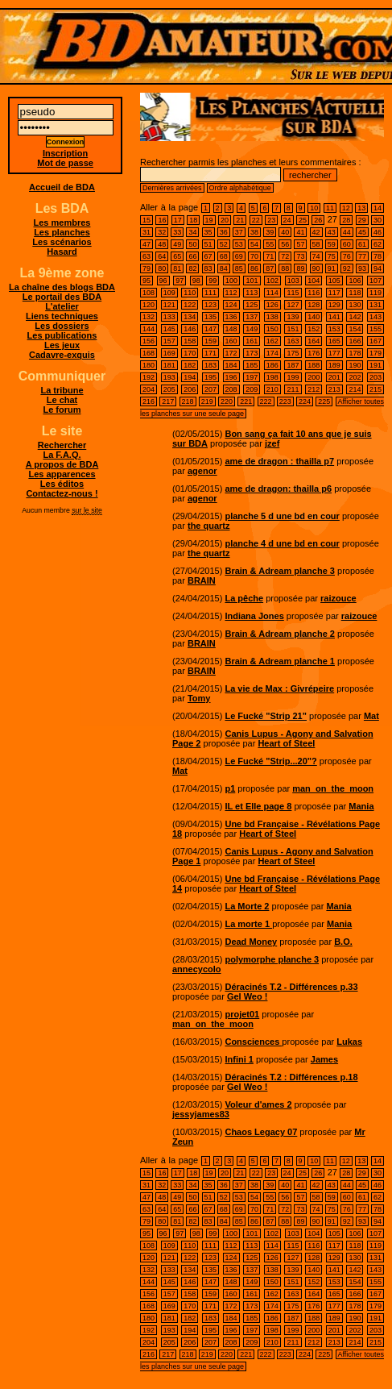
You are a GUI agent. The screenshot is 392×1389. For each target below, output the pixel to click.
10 (314, 208)
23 (271, 220)
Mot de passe (65, 163)
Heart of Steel (286, 743)
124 (231, 305)
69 (239, 256)
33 (177, 232)
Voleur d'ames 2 (258, 1104)
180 (148, 365)
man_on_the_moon (332, 788)
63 (146, 256)
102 (272, 281)
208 (231, 389)
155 (375, 329)
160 (231, 341)
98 (196, 281)
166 (355, 341)
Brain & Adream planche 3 (280, 571)
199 (293, 377)
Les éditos (62, 484)
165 (334, 341)
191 (375, 365)
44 (347, 232)
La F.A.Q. (61, 455)
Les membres (62, 222)
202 (355, 377)
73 (300, 256)
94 (377, 268)
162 (272, 341)
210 (272, 389)
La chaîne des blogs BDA (62, 287)
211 (293, 389)
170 (190, 353)
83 (208, 268)
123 (210, 305)
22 (256, 220)
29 (362, 220)
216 (148, 401)
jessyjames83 (200, 1114)
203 (375, 377)
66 (192, 256)
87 (270, 268)
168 (148, 353)
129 (334, 305)
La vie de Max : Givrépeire (279, 688)
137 (252, 317)
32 (162, 232)
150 (272, 329)
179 (375, 353)
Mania (361, 806)
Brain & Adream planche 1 (280, 661)
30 (377, 220)
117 (334, 293)
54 (254, 244)
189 (334, 365)
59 (332, 244)
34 (192, 232)
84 (224, 268)
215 (375, 389)
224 (305, 401)
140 (313, 317)
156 (148, 341)
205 (169, 389)
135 (210, 317)
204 (148, 389)
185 (252, 365)
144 (148, 329)
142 (355, 317)
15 (146, 220)
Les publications (62, 335)
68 (224, 256)
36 (224, 232)
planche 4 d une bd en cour (282, 543)
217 (168, 401)
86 (254, 268)
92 (347, 268)
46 (377, 232)
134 (190, 317)
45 (362, 232)
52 (224, 244)
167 (375, 341)
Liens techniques (62, 316)
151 (293, 329)
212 (313, 389)
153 (334, 329)
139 (293, 317)
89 (300, 268)
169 (169, 353)
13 (361, 208)
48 (162, 244)
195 (210, 377)
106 (355, 281)
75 (332, 256)
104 (313, 281)
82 (192, 268)
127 (293, 305)
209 (252, 389)
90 (316, 268)
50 (192, 244)
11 (330, 208)
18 (193, 220)
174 (272, 353)
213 (334, 389)
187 (293, 365)
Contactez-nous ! (61, 493)
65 (177, 256)
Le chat (62, 400)
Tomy (199, 698)
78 (377, 256)
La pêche (244, 598)
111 (210, 293)
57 (300, 244)
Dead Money (251, 941)
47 (146, 244)
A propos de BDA (62, 464)
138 (272, 317)
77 (362, 256)
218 (188, 401)
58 (316, 244)
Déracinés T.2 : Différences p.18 (291, 1077)
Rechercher (62, 445)
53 (239, 244)
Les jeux (62, 345)
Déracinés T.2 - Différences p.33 (291, 987)
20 (225, 220)
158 (190, 341)
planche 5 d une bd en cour (282, 516)
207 (210, 389)
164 (313, 341)
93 (362, 268)
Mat (371, 716)
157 (169, 341)
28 (346, 220)
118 (355, 293)
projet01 (242, 1014)
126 (272, 305)
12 (346, 208)
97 (179, 281)
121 (169, 305)
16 (162, 220)
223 (285, 401)
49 (177, 244)
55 (270, 244)
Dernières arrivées (172, 188)
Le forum (61, 409)
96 (163, 281)
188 (313, 365)
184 (231, 365)
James (324, 1059)
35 (208, 232)
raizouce (338, 598)
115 (293, 293)
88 (285, 268)
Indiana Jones (254, 616)
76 (347, 256)
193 (169, 377)
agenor (202, 471)
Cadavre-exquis (62, 355)
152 (313, 329)
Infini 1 (239, 1059)
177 (334, 353)
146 (190, 329)
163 (293, 341)
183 (210, 365)
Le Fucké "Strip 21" (266, 716)
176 (313, 353)
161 (252, 341)
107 (375, 281)
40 (285, 232)
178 (355, 353)
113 (252, 293)
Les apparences (61, 474)
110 (190, 293)
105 (334, 281)
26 (318, 220)
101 (252, 281)
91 (332, 268)
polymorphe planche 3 (272, 959)
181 (169, 365)
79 (146, 268)
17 (178, 220)
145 (169, 329)
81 (177, 268)
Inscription (65, 153)
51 (208, 244)
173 (252, 353)
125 (252, 305)
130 (355, 305)
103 (293, 281)
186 (272, 365)
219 (207, 401)
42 (316, 232)
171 (210, 353)
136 (231, 317)
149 (252, 329)
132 (148, 317)
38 (254, 232)
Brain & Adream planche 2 (280, 633)
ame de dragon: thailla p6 (278, 488)
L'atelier (62, 306)
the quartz (209, 525)
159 (210, 341)
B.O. (343, 941)
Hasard (61, 251)
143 (375, 317)
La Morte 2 (247, 906)
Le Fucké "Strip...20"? (270, 761)
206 (190, 389)
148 (231, 329)
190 (355, 365)
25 (303, 220)
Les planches (62, 232)
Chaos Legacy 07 (261, 1132)
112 (231, 293)
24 (287, 220)
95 (146, 281)
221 (246, 401)
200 (313, 377)
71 (270, 256)
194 (190, 377)
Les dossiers (62, 326)
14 (377, 208)
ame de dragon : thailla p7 (279, 461)
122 (190, 305)
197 (252, 377)
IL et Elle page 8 (258, 806)
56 (285, 244)
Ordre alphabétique (240, 188)
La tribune (61, 390)
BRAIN (202, 580)
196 (231, 377)
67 (208, 256)
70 (254, 256)
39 (270, 232)
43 (332, 232)
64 (162, 256)
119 (375, 293)
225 (324, 401)
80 (162, 268)
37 (239, 232)
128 (313, 305)
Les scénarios (61, 242)
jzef (272, 443)
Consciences (253, 1041)
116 (313, 293)
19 (209, 220)
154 (355, 329)
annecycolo (196, 969)
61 (362, 244)
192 (148, 377)
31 (146, 232)
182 (190, 365)
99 (212, 281)
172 (231, 353)
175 (293, 353)
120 (148, 305)
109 (169, 293)
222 (266, 401)
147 (210, 329)
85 (239, 268)
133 (169, 317)
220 (227, 401)
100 (231, 281)
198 (272, 377)
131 (375, 305)
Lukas (349, 1041)
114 (272, 293)
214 (355, 389)
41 (300, 232)
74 (316, 256)
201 (334, 377)
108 (148, 293)
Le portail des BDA (62, 297)
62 (377, 244)
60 (347, 244)
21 (240, 220)
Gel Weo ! (247, 996)
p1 (230, 788)
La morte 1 (248, 924)
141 (334, 317)
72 (285, 256)
